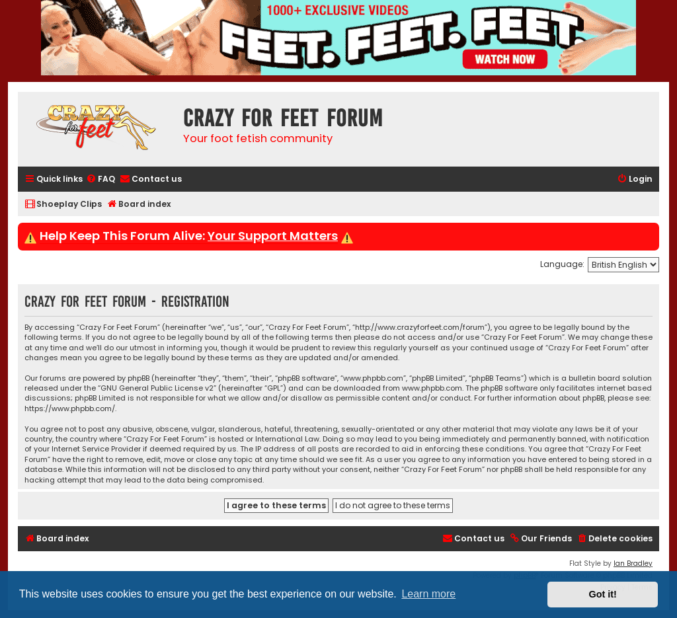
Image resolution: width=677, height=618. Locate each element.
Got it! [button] (603, 594)
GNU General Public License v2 (157, 388)
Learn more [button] (428, 593)
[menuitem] (100, 179)
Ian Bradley (633, 563)
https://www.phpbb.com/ (69, 409)
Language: (562, 264)
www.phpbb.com (432, 388)
